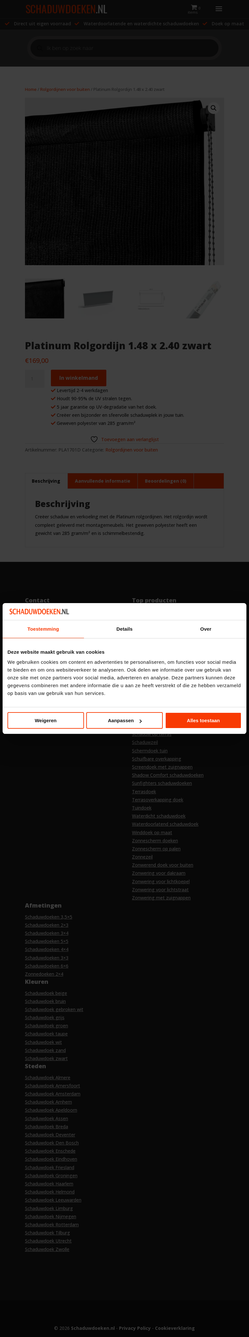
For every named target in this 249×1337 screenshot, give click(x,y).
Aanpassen (125, 720)
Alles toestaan (203, 720)
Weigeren (45, 720)
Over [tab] (205, 629)
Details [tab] (124, 629)
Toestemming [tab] (43, 629)
